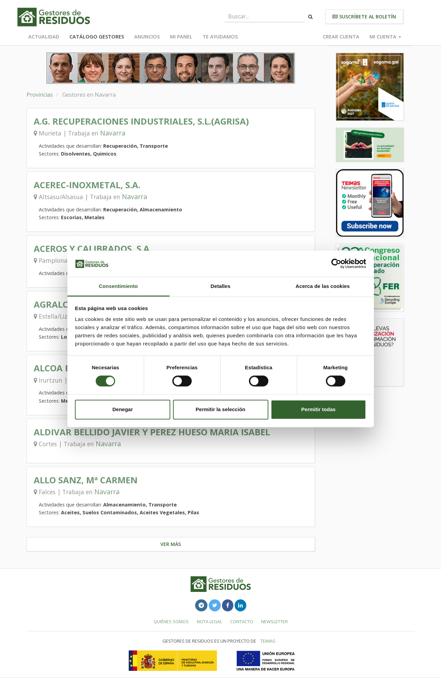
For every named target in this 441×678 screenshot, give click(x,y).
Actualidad (43, 36)
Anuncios (147, 36)
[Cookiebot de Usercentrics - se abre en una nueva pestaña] (336, 264)
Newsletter (274, 621)
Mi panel (181, 36)
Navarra (112, 133)
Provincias (40, 94)
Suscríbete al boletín (364, 16)
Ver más (170, 544)
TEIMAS (268, 641)
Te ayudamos (220, 36)
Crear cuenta (341, 36)
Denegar (122, 409)
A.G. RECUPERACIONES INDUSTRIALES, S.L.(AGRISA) (141, 121)
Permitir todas (318, 409)
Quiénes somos (171, 621)
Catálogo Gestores (96, 36)
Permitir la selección (221, 409)
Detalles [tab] (220, 286)
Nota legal (209, 621)
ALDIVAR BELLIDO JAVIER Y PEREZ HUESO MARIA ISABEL (152, 432)
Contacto (241, 621)
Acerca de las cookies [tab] (323, 286)
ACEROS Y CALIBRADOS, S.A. (93, 249)
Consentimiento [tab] (118, 286)
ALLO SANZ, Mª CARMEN (86, 480)
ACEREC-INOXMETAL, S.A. (87, 185)
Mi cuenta (385, 36)
